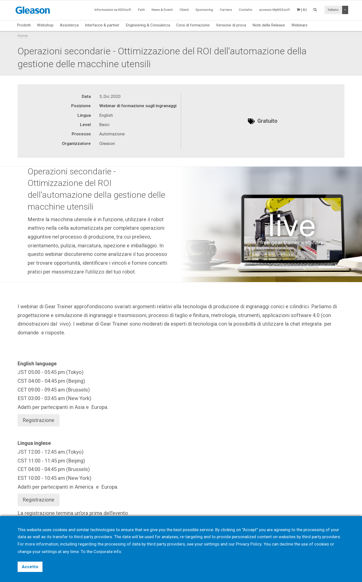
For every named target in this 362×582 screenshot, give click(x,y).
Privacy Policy (248, 544)
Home (23, 35)
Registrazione (38, 420)
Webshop (45, 25)
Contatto (245, 10)
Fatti (141, 10)
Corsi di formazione (193, 25)
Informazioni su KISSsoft (113, 10)
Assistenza (69, 25)
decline (286, 544)
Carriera (226, 10)
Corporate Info (108, 551)
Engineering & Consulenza (148, 25)
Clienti (184, 10)
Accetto (30, 566)
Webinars (299, 25)
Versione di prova (231, 25)
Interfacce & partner (102, 25)
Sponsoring (204, 10)
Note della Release (268, 25)
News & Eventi (162, 10)
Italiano (333, 10)
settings (49, 551)
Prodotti (24, 25)
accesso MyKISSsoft (274, 10)
